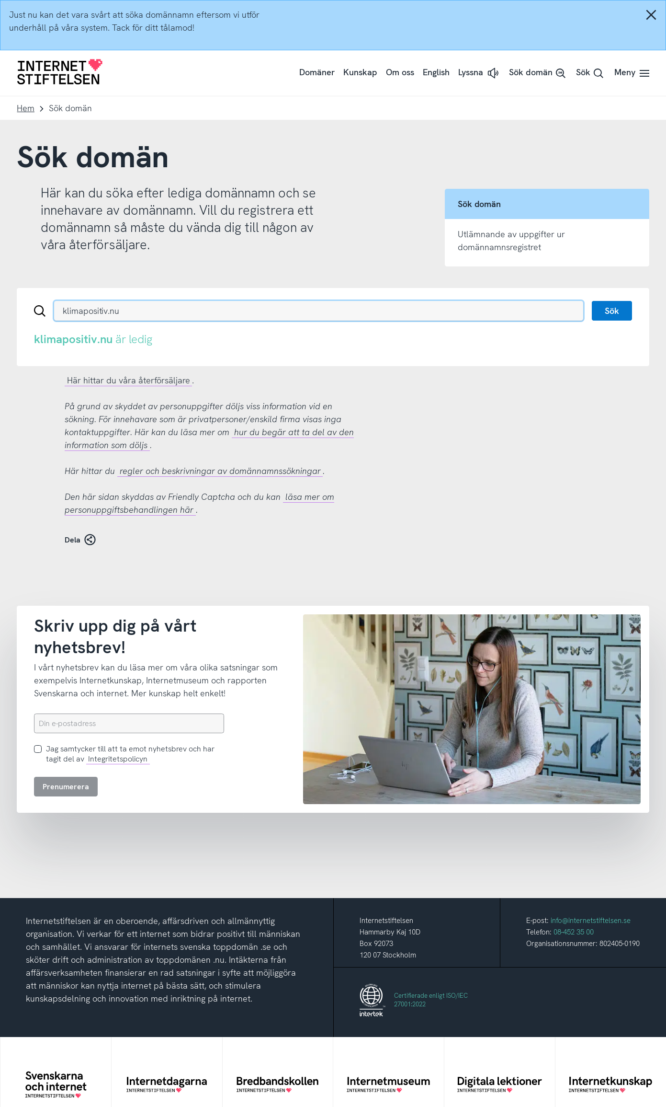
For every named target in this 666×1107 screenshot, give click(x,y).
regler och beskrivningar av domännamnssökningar (220, 470)
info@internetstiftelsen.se (591, 920)
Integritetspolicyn (117, 759)
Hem (25, 108)
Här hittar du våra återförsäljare (128, 380)
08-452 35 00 (573, 932)
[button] (479, 73)
